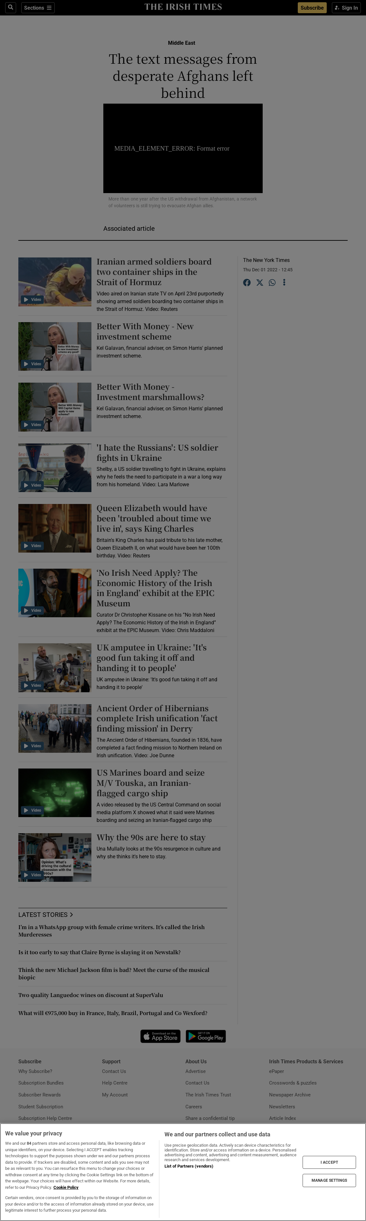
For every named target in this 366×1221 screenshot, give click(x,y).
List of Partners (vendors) (188, 1166)
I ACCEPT (329, 1162)
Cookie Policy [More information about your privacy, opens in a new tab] (66, 1187)
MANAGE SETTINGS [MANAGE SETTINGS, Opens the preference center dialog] (329, 1180)
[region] (183, 1172)
